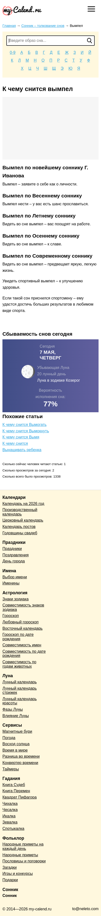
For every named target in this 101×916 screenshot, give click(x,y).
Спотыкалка (13, 828)
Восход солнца (16, 744)
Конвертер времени (20, 763)
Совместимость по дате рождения (24, 653)
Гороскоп (10, 616)
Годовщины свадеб (19, 533)
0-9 (12, 52)
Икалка (8, 816)
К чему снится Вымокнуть (25, 431)
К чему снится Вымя (20, 437)
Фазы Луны (12, 709)
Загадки (9, 867)
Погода (8, 738)
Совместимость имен (21, 645)
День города (13, 561)
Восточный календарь (22, 628)
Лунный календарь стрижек (19, 690)
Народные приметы (20, 855)
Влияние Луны (15, 716)
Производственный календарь (19, 512)
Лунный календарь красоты (19, 701)
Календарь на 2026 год (23, 504)
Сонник (9, 895)
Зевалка (9, 822)
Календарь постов (18, 527)
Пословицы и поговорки (24, 861)
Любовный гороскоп (20, 622)
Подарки (10, 880)
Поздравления (15, 555)
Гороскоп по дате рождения (18, 636)
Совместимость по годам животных (19, 664)
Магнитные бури (17, 731)
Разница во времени (21, 756)
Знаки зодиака (15, 599)
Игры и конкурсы (17, 873)
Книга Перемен (16, 791)
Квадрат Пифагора (19, 797)
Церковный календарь (22, 520)
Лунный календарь (19, 682)
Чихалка (10, 804)
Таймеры (10, 769)
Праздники (12, 549)
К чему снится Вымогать (24, 425)
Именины (11, 583)
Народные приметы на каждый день (23, 846)
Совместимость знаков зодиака (23, 607)
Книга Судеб (13, 785)
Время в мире (15, 750)
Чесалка (10, 810)
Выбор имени (14, 577)
